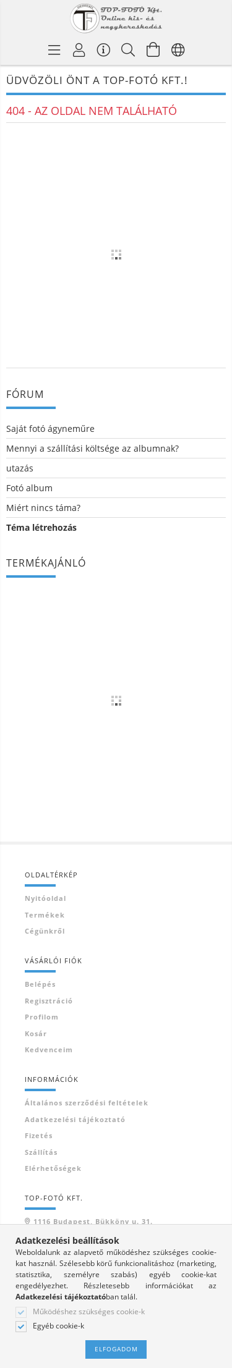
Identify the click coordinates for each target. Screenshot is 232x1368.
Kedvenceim (49, 1049)
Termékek (45, 914)
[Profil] (79, 49)
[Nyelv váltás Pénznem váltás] (178, 49)
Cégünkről (45, 930)
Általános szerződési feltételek (86, 1102)
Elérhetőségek (53, 1168)
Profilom (42, 1016)
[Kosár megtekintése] (153, 49)
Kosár (36, 1033)
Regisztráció (49, 1000)
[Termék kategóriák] (54, 49)
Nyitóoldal (45, 898)
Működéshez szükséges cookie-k (89, 1312)
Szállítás (41, 1152)
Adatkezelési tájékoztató (75, 1119)
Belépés (40, 984)
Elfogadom (116, 1349)
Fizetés (39, 1135)
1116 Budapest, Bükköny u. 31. (93, 1221)
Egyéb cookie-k (58, 1326)
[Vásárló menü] (104, 49)
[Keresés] (128, 49)
